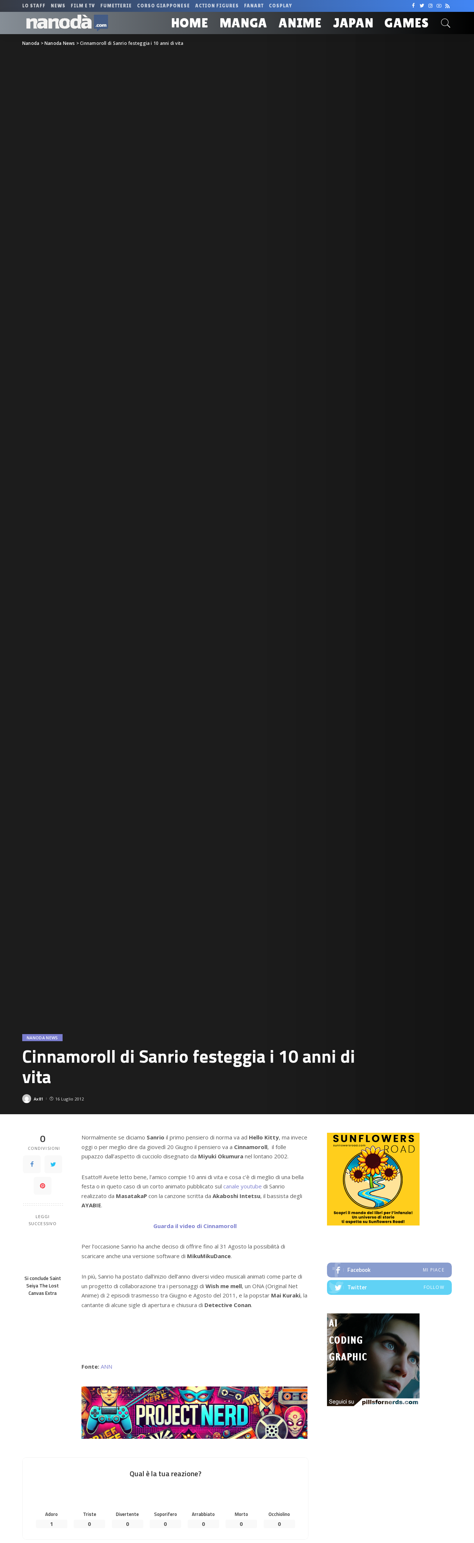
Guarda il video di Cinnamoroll (195, 1226)
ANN (106, 1366)
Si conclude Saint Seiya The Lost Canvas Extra (42, 1285)
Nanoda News (42, 1037)
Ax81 (38, 1099)
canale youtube (242, 1186)
